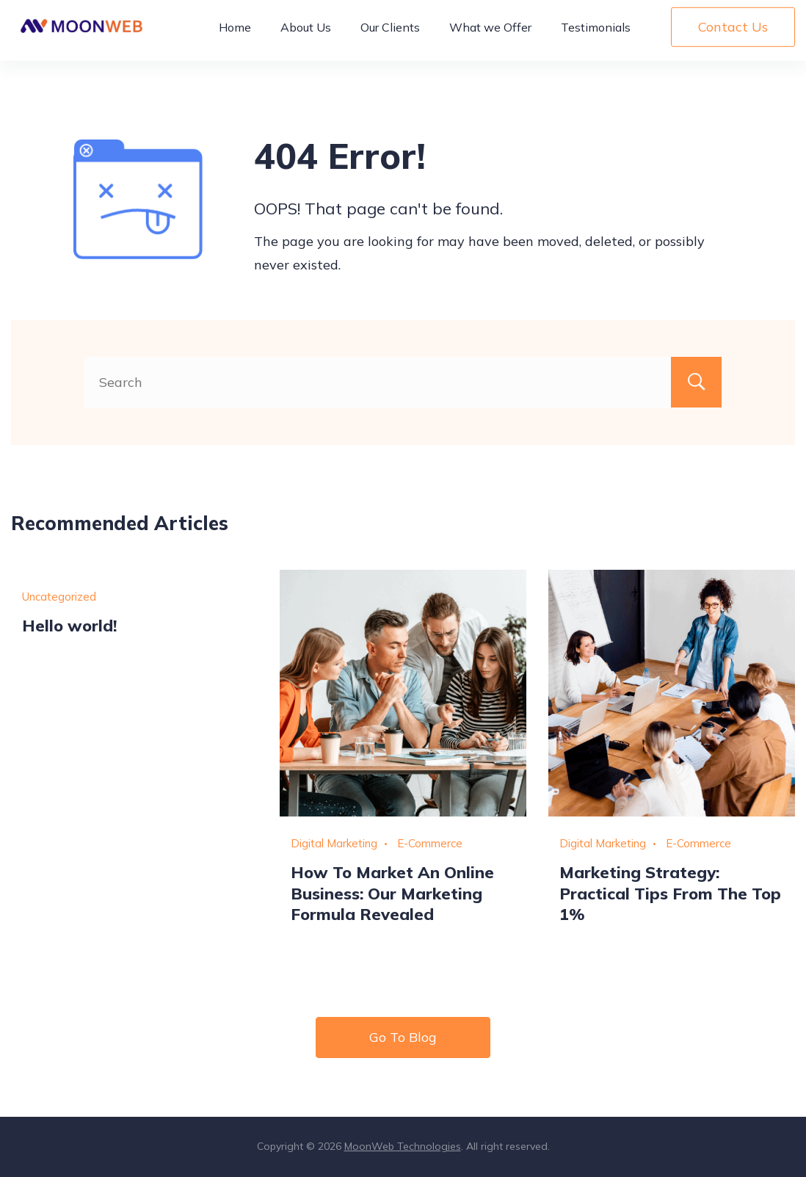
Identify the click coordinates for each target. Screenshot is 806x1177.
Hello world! (69, 625)
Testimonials (596, 33)
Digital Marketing (334, 843)
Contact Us (733, 33)
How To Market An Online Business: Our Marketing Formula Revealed (392, 893)
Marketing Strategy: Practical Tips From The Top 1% (670, 893)
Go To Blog (403, 1037)
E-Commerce (429, 843)
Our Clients (390, 33)
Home (235, 33)
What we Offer (490, 33)
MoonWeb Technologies (402, 1146)
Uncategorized (59, 597)
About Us (305, 33)
